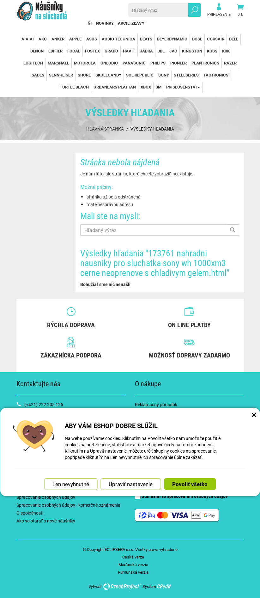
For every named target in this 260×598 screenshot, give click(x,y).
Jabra (146, 51)
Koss (212, 51)
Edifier (55, 51)
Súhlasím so (181, 496)
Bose (197, 39)
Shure (84, 75)
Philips (158, 63)
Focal (73, 51)
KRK (226, 51)
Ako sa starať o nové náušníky (45, 521)
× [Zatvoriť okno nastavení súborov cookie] (254, 414)
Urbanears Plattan (115, 87)
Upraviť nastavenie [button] (131, 484)
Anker (57, 39)
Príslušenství (183, 87)
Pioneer (178, 63)
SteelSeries (186, 75)
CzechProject (122, 586)
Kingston (192, 51)
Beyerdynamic (172, 39)
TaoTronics (215, 75)
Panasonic (134, 63)
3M (158, 87)
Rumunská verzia (133, 572)
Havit (129, 51)
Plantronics (205, 63)
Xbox (146, 87)
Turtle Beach (74, 87)
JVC (173, 51)
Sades (38, 75)
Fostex (92, 51)
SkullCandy (108, 75)
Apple (75, 39)
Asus (91, 39)
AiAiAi (27, 39)
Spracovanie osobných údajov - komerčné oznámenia (68, 505)
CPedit (164, 586)
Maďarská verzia (133, 564)
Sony (163, 75)
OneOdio (109, 63)
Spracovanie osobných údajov (45, 497)
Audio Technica (118, 39)
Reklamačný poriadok (156, 404)
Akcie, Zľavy (131, 23)
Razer (230, 63)
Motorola (85, 63)
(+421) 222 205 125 (43, 404)
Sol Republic (140, 75)
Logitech (33, 63)
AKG (43, 39)
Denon (37, 51)
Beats (146, 39)
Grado (111, 51)
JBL (161, 51)
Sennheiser (61, 75)
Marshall (58, 63)
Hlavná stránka (105, 129)
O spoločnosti (29, 513)
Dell (233, 39)
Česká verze (133, 557)
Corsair (215, 39)
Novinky (105, 23)
